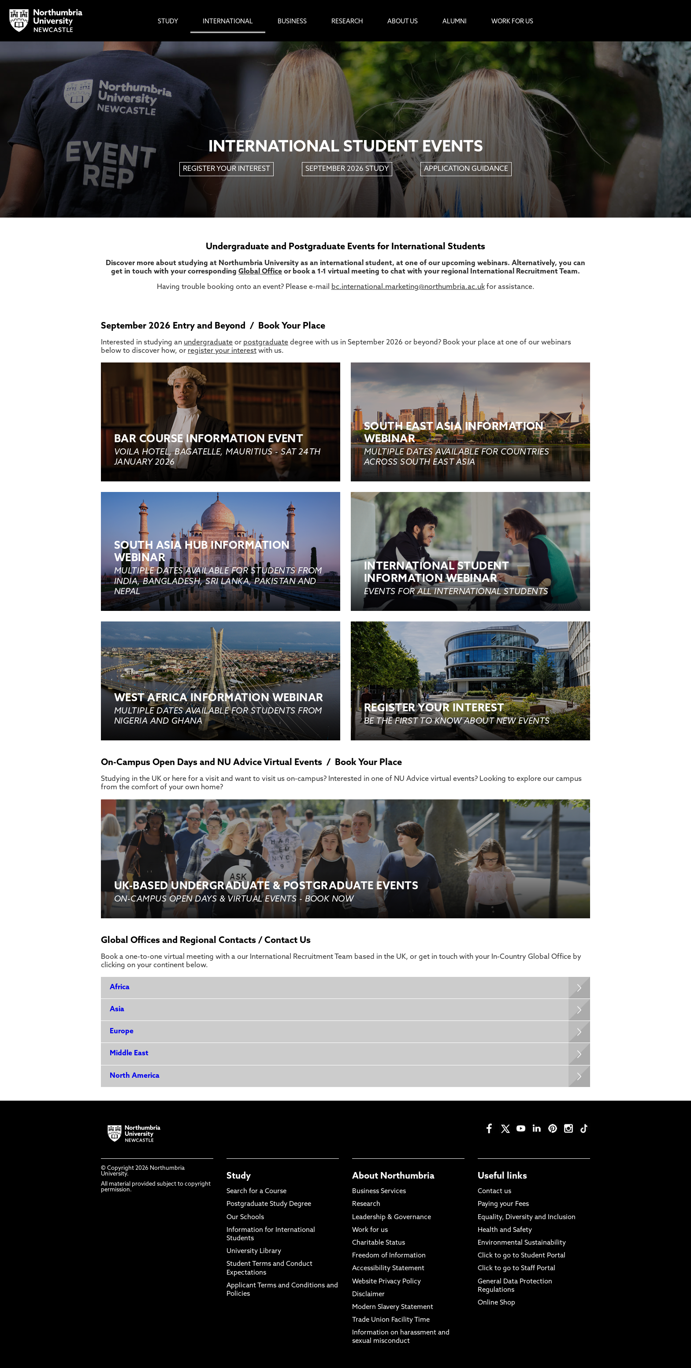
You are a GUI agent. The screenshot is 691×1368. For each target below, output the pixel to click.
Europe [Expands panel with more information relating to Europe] (122, 1031)
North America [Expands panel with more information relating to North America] (135, 1076)
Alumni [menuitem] (454, 21)
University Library (254, 1251)
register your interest (222, 351)
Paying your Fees (503, 1204)
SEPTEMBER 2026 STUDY (347, 169)
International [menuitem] (228, 21)
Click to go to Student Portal (521, 1256)
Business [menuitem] (292, 21)
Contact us (494, 1191)
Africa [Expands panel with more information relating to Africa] (120, 987)
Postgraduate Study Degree (269, 1204)
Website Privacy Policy (386, 1282)
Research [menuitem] (347, 21)
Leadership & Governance (391, 1217)
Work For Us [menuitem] (512, 21)
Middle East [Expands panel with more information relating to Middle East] (129, 1053)
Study (239, 1176)
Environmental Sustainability (522, 1243)
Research (366, 1204)
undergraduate (208, 342)
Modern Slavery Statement (392, 1307)
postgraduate (265, 342)
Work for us (370, 1230)
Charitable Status (378, 1243)
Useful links (502, 1176)
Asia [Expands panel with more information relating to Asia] (117, 1009)
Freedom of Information (389, 1256)
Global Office (260, 271)
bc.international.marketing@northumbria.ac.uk (408, 287)
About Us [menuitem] (402, 21)
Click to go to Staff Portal (516, 1268)
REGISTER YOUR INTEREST (226, 169)
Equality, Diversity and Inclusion (527, 1217)
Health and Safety (505, 1230)
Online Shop (496, 1303)
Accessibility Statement (388, 1268)
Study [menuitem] (168, 21)
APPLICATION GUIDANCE (466, 169)
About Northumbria (393, 1176)
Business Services (379, 1191)
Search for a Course (256, 1191)
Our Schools (245, 1217)
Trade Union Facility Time (391, 1320)
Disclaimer (368, 1294)
